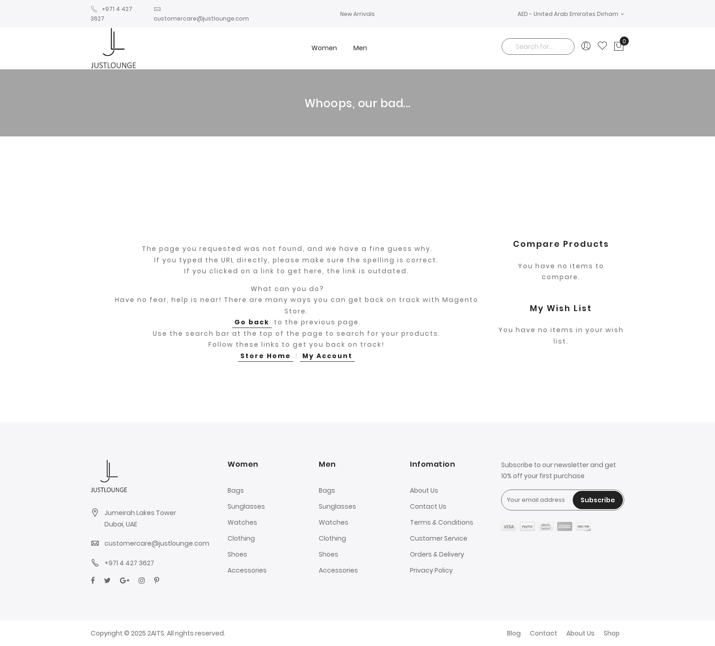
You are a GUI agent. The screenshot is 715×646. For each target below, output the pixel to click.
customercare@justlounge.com (156, 543)
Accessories (247, 570)
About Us (424, 490)
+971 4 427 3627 (129, 563)
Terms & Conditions (441, 522)
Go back (251, 322)
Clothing (241, 538)
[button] (571, 14)
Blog (514, 633)
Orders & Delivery (437, 554)
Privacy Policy (431, 570)
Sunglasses (246, 506)
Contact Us (428, 506)
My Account (327, 355)
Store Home (265, 355)
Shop (612, 633)
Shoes (237, 554)
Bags (236, 490)
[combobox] (538, 46)
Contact (543, 633)
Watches (242, 522)
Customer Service (438, 538)
